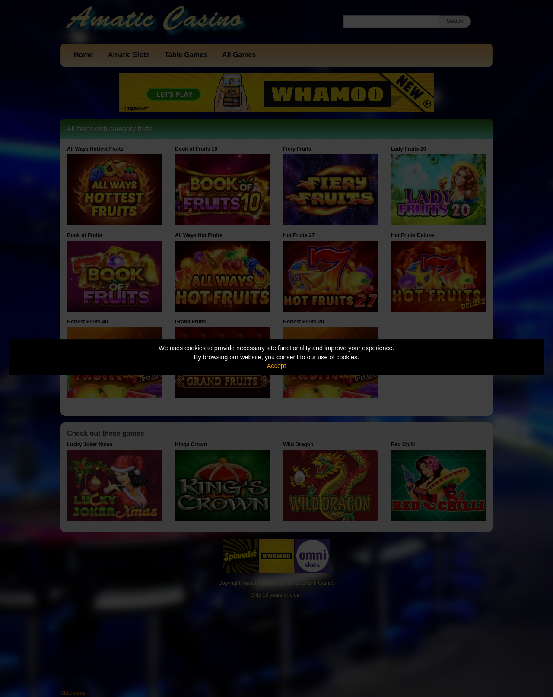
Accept (276, 365)
